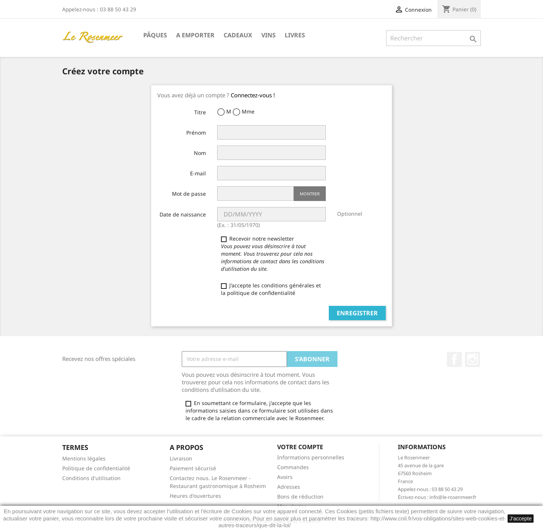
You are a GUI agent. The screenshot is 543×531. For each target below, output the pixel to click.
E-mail (198, 173)
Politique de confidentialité (96, 468)
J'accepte (520, 519)
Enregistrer (357, 313)
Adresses (288, 486)
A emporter (195, 35)
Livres (295, 35)
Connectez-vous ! (253, 95)
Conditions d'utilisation (91, 478)
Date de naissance (183, 214)
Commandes (293, 467)
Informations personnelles (310, 457)
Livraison (181, 458)
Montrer (310, 193)
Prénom (196, 132)
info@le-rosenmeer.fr (452, 497)
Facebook (454, 359)
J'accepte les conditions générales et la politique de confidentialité (271, 289)
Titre (200, 112)
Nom (200, 153)
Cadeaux (238, 35)
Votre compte (300, 447)
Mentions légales (84, 458)
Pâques (155, 35)
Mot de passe (189, 193)
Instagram (472, 359)
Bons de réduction (300, 496)
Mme (244, 112)
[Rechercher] (433, 38)
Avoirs (285, 476)
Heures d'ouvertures (195, 495)
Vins (268, 35)
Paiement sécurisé (193, 468)
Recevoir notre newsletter (272, 253)
